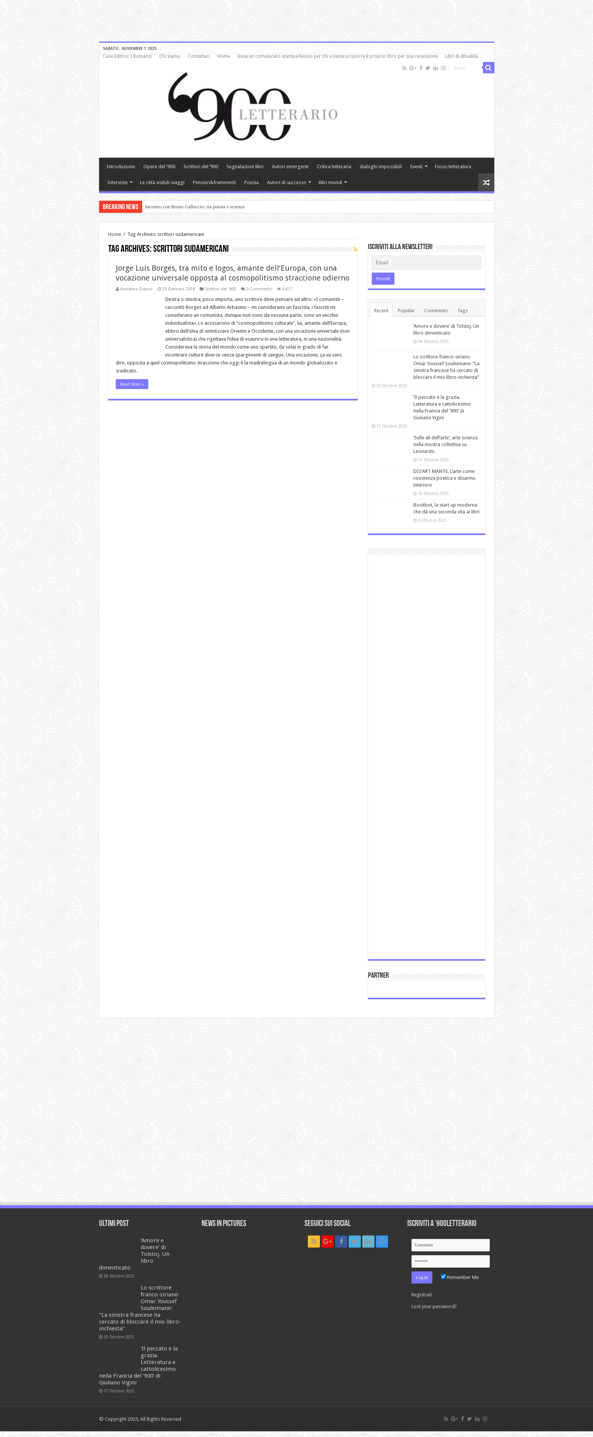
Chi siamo (169, 56)
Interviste (117, 182)
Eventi (416, 166)
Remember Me (460, 1277)
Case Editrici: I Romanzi (127, 56)
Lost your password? (434, 1306)
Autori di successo (286, 182)
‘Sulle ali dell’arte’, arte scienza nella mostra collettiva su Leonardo (445, 444)
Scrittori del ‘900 (200, 166)
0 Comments (259, 289)
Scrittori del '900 (220, 289)
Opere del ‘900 (159, 166)
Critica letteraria (334, 166)
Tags (462, 310)
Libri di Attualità (461, 56)
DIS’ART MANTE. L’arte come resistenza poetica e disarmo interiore (444, 478)
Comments (436, 310)
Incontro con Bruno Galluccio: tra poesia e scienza (195, 206)
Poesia (251, 182)
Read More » (132, 384)
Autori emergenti (290, 166)
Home (223, 56)
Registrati (421, 1294)
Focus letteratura (453, 166)
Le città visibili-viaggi (162, 182)
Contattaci (199, 56)
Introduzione (121, 166)
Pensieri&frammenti (214, 182)
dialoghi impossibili (381, 166)
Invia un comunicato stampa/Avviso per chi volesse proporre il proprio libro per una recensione (338, 56)
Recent (381, 310)
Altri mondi (330, 182)
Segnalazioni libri (245, 166)
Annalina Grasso (136, 289)
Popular (406, 310)
